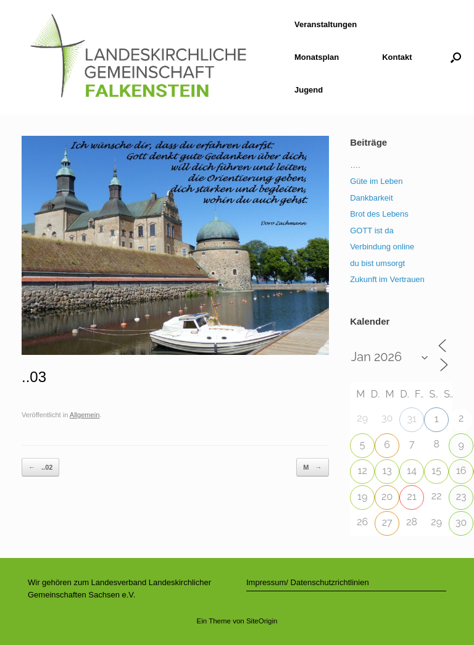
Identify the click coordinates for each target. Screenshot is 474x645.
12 (362, 470)
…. (355, 165)
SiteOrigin (262, 621)
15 (436, 470)
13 (386, 470)
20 (387, 496)
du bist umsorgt (377, 263)
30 (461, 522)
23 (461, 496)
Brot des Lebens (379, 213)
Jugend (308, 89)
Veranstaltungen (325, 24)
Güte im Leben (376, 181)
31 (411, 419)
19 (362, 496)
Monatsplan (316, 57)
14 (412, 470)
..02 (40, 467)
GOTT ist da (372, 230)
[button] (456, 57)
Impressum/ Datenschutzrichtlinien (307, 582)
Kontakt (397, 57)
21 (412, 496)
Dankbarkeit (371, 197)
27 (387, 522)
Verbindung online (382, 246)
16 (461, 470)
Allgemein (85, 414)
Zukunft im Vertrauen (387, 279)
